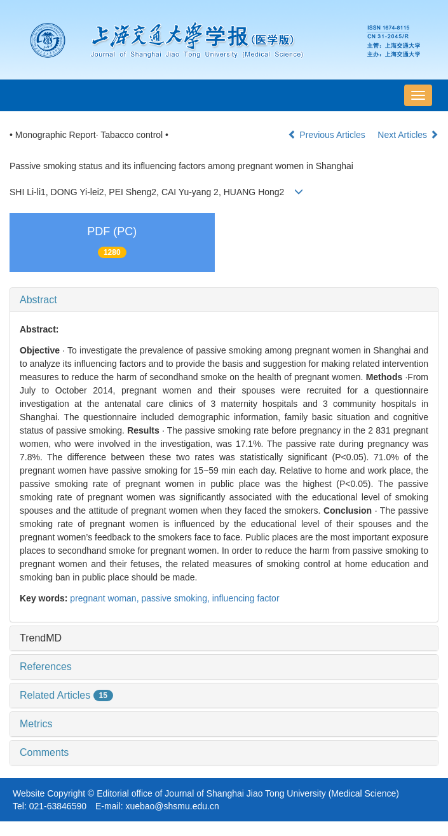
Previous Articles (327, 135)
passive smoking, (176, 598)
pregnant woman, (105, 598)
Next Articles (407, 135)
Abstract (38, 299)
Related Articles (66, 695)
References (46, 666)
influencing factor (246, 598)
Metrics (36, 723)
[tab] (224, 300)
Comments (44, 752)
